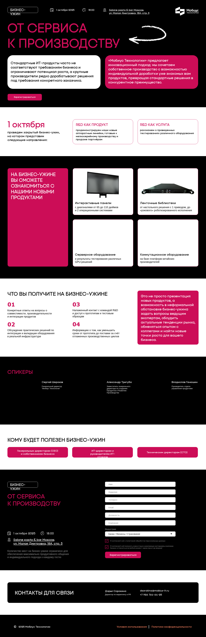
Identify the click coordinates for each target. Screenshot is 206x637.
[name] (140, 484)
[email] (140, 507)
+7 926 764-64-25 (151, 594)
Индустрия (110, 529)
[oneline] (140, 492)
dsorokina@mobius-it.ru (154, 590)
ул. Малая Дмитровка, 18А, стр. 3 (129, 13)
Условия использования (132, 626)
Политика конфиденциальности (172, 626)
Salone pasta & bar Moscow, (126, 10)
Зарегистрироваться (123, 554)
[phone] (140, 499)
